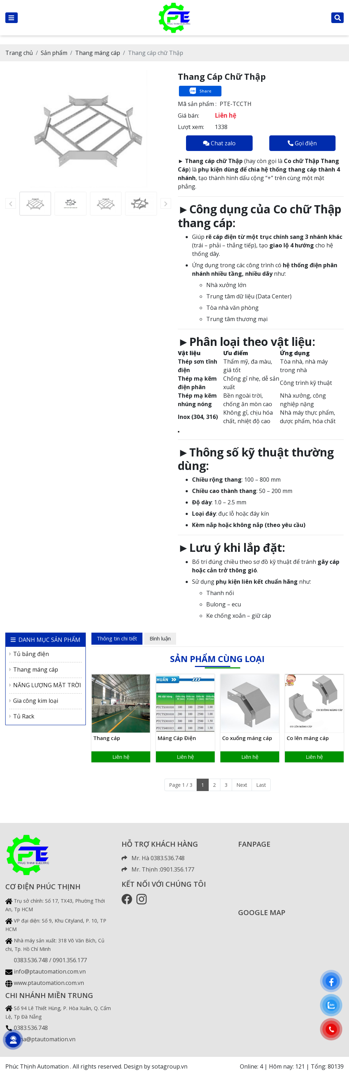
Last (261, 784)
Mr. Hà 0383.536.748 (153, 858)
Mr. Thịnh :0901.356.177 (158, 869)
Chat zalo (219, 143)
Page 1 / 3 (180, 784)
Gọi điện (302, 143)
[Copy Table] (178, 431)
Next (241, 784)
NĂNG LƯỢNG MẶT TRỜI (45, 685)
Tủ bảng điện (29, 654)
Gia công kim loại (33, 701)
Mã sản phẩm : (197, 104)
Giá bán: (188, 115)
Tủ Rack (21, 716)
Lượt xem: (191, 127)
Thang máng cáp (33, 669)
